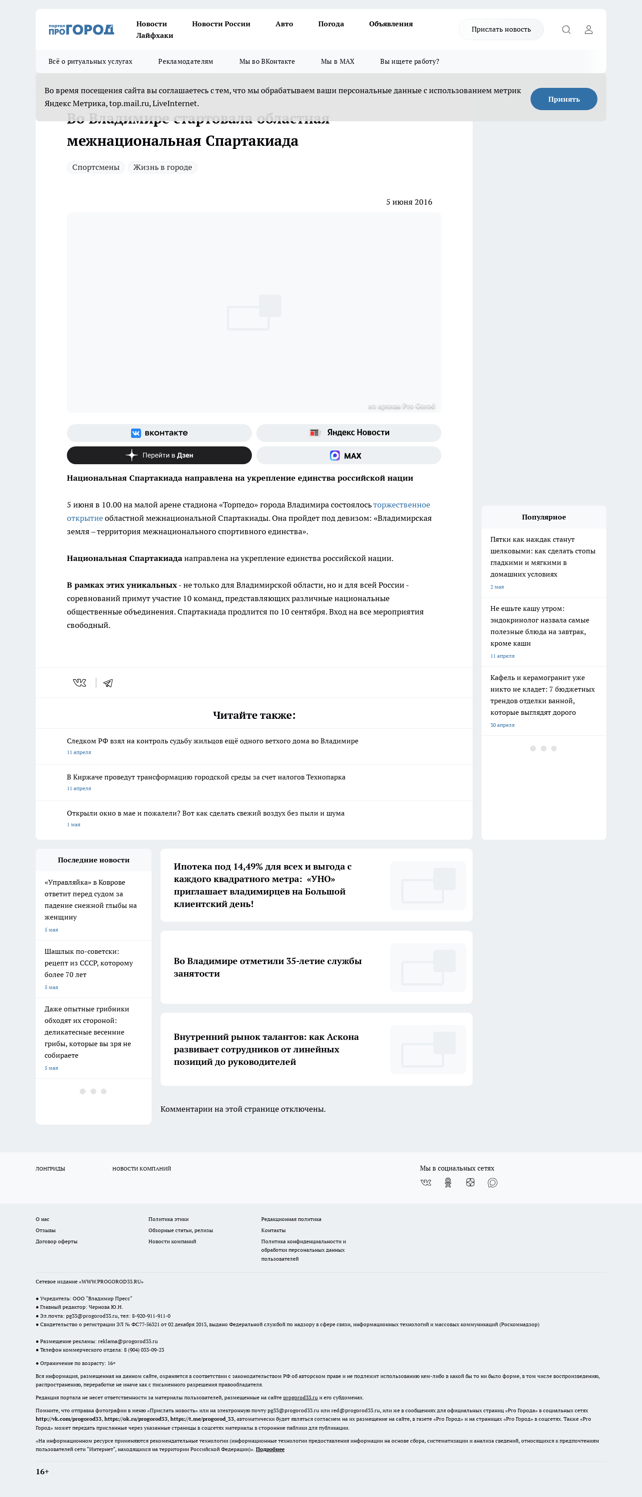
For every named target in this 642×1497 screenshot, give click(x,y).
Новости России (221, 23)
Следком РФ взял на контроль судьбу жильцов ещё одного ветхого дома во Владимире (254, 747)
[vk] (80, 682)
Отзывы (46, 1230)
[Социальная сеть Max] (348, 455)
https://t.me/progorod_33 (202, 1418)
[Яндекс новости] (348, 433)
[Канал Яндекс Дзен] (159, 455)
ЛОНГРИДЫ (50, 1168)
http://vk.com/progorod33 (69, 1418)
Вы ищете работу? (409, 61)
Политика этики (168, 1219)
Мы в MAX (337, 61)
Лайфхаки (154, 35)
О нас (42, 1219)
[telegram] (111, 682)
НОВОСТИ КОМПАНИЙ (141, 1168)
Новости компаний (172, 1241)
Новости (151, 23)
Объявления (391, 23)
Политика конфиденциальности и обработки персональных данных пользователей (303, 1250)
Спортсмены (95, 167)
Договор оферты (57, 1241)
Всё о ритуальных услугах (90, 61)
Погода (331, 23)
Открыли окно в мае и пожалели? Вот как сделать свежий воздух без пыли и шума (254, 819)
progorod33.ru (300, 1397)
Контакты (273, 1230)
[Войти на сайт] (588, 29)
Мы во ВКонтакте (267, 61)
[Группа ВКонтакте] (159, 433)
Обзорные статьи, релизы (180, 1230)
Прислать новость (501, 29)
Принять (564, 99)
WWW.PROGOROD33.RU (111, 1281)
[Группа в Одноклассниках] (448, 1183)
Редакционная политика (291, 1219)
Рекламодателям (185, 61)
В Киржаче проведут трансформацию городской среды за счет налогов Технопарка (254, 783)
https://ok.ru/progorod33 (136, 1418)
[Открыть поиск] (566, 29)
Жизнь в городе (162, 167)
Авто (284, 23)
